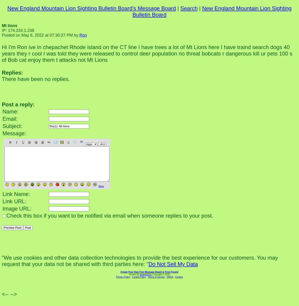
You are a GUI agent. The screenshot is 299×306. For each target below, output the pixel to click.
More (101, 193)
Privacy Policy (123, 284)
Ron (83, 35)
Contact (179, 284)
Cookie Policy (139, 284)
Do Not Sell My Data (173, 271)
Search (189, 8)
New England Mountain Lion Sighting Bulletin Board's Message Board (92, 8)
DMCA (170, 284)
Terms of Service (156, 284)
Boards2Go (146, 281)
